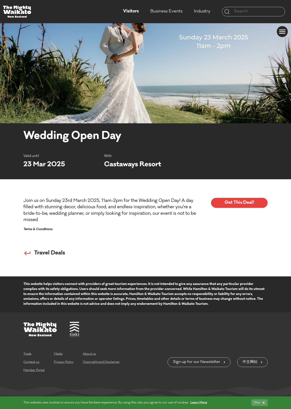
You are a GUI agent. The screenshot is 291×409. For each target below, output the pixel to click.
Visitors (131, 11)
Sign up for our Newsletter (196, 362)
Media (58, 354)
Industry (202, 11)
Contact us (31, 362)
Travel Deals (44, 253)
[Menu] (282, 31)
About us (89, 354)
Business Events (166, 11)
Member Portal (34, 370)
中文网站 (250, 362)
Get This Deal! (239, 203)
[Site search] (227, 11)
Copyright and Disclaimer (101, 362)
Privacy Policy (63, 362)
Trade (27, 354)
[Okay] (259, 402)
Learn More (198, 402)
